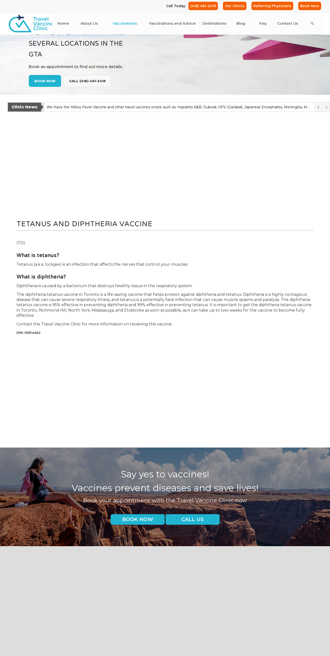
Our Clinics (235, 6)
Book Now (309, 6)
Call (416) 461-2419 (87, 81)
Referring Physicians (272, 6)
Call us (193, 519)
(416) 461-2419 (203, 6)
